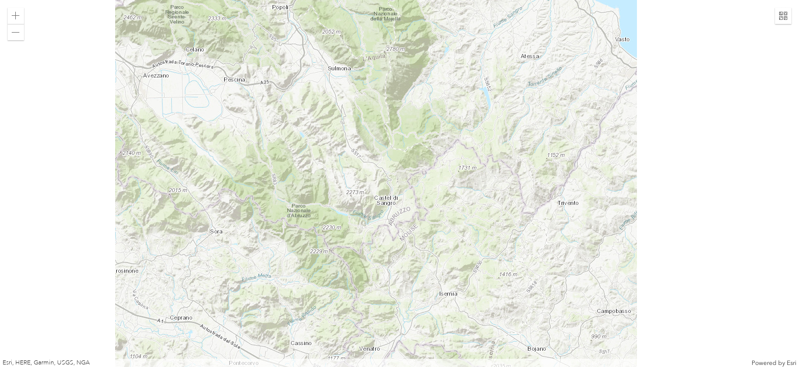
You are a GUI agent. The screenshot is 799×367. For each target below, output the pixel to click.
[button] (16, 16)
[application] (399, 183)
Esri (791, 362)
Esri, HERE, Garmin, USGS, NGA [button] (46, 362)
